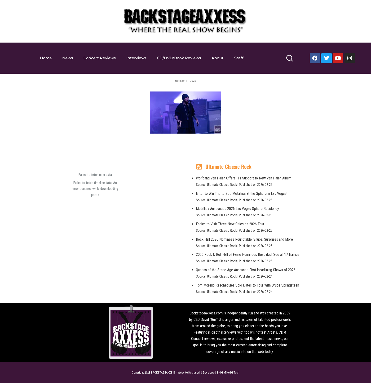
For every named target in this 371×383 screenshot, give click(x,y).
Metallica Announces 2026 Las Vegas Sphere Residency (237, 208)
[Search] (289, 60)
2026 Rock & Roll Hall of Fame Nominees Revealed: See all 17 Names (247, 254)
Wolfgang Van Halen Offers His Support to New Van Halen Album (244, 178)
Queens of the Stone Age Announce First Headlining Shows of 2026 (246, 270)
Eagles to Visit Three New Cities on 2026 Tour (230, 224)
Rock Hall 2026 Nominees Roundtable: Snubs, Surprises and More (244, 239)
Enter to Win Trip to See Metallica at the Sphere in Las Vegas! (241, 193)
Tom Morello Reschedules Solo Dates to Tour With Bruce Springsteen (247, 285)
